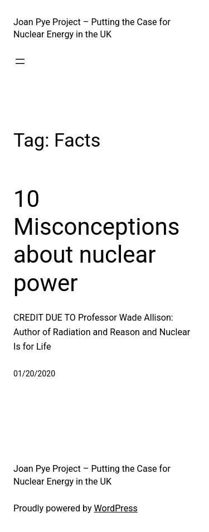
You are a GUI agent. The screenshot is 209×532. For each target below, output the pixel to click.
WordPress (116, 508)
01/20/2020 (34, 373)
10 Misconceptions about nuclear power (96, 241)
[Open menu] (20, 61)
